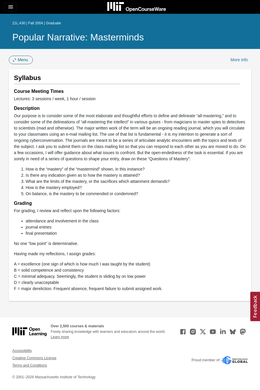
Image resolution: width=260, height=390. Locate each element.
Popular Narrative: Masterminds (78, 37)
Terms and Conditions (29, 365)
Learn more (60, 337)
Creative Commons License (34, 358)
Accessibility (22, 351)
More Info (239, 59)
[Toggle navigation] (10, 7)
